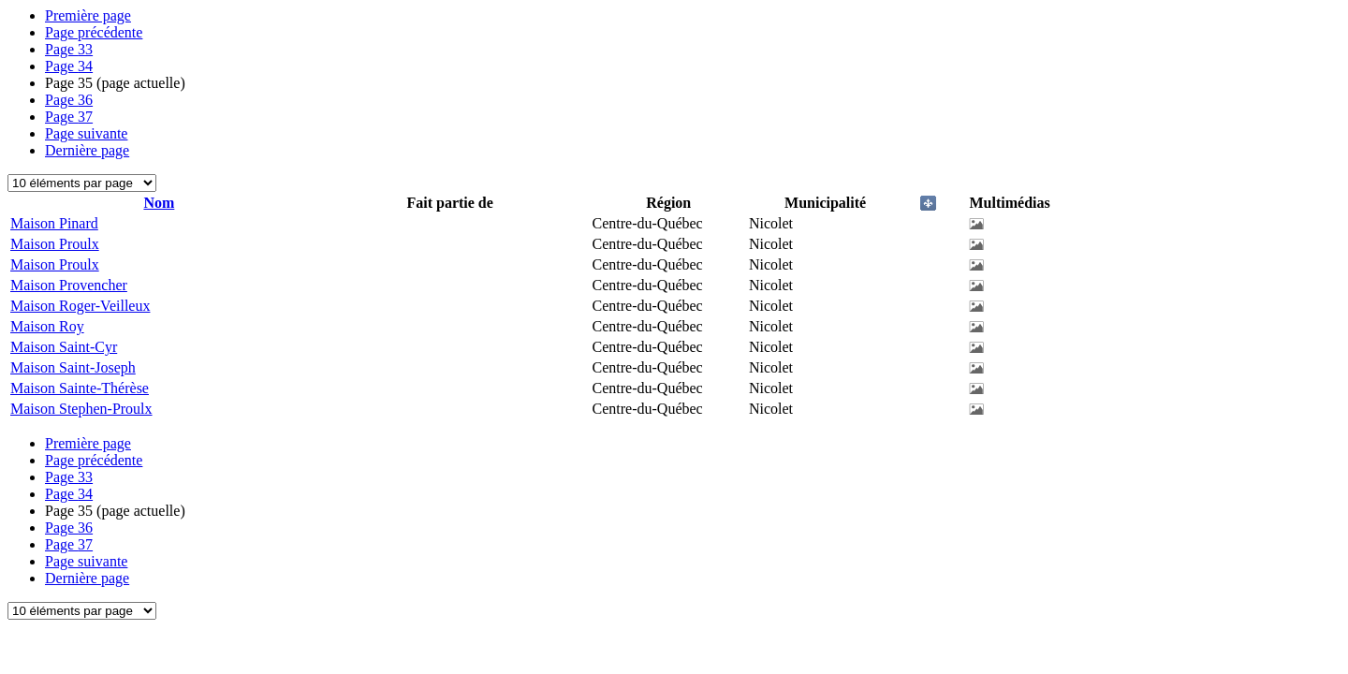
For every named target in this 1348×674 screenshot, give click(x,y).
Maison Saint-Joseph (73, 367)
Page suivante (86, 133)
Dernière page (87, 150)
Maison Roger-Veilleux (80, 306)
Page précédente (93, 32)
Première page (88, 15)
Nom (158, 203)
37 (69, 117)
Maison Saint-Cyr (63, 347)
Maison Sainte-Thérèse (79, 388)
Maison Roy (47, 326)
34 (69, 66)
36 (69, 100)
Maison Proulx (54, 244)
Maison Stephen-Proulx (81, 409)
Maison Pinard (54, 223)
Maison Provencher (68, 285)
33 (69, 49)
